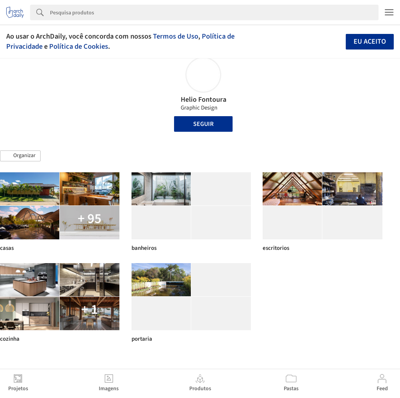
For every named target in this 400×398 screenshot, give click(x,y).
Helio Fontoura (203, 99)
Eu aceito (370, 41)
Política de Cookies (78, 46)
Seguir (203, 124)
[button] (20, 155)
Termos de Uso (175, 36)
